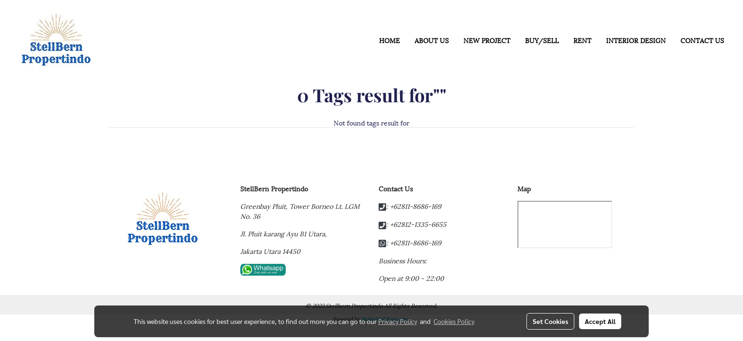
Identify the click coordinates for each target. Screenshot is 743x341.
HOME (389, 40)
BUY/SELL (542, 40)
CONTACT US (702, 40)
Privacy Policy (397, 321)
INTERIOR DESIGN (636, 40)
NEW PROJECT (486, 40)
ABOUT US (432, 40)
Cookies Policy (454, 321)
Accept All (600, 321)
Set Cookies (550, 321)
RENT (582, 40)
